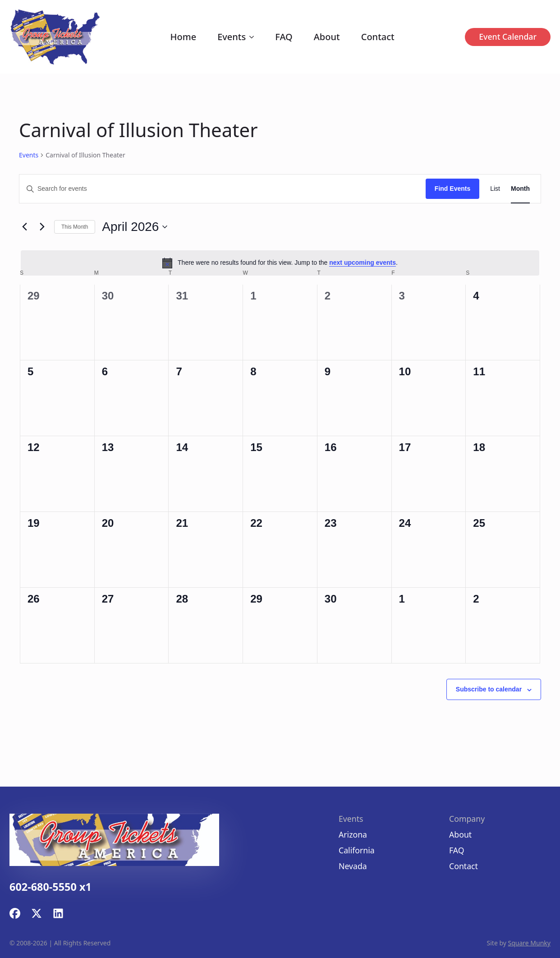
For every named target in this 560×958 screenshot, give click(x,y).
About (327, 37)
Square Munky (529, 943)
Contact (378, 37)
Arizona (353, 834)
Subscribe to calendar (489, 689)
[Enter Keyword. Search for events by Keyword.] (222, 189)
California (357, 850)
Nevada (353, 866)
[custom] (14, 913)
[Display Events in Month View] (520, 189)
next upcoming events (362, 262)
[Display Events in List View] (495, 189)
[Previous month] (24, 226)
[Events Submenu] (253, 37)
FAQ (284, 37)
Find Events (452, 188)
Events (231, 37)
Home (183, 37)
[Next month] (42, 226)
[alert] (280, 263)
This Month (74, 227)
